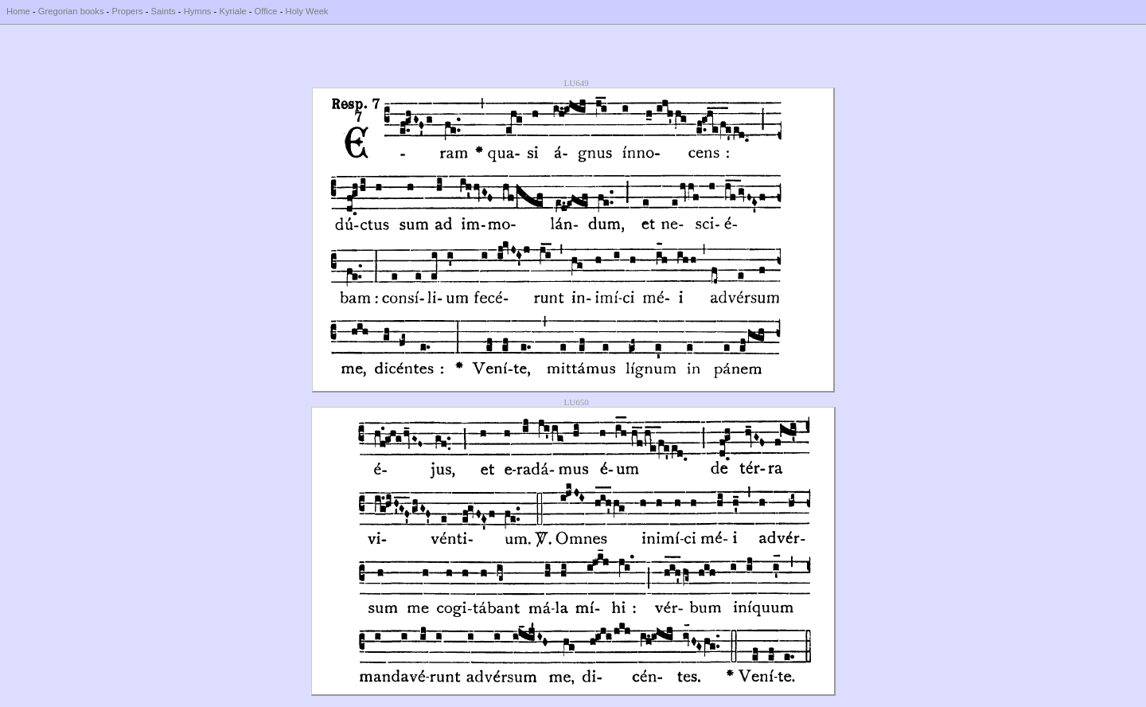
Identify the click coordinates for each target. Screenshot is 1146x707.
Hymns (198, 11)
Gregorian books (71, 11)
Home (18, 11)
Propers (126, 11)
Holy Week (307, 11)
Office (266, 11)
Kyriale (232, 11)
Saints (163, 11)
